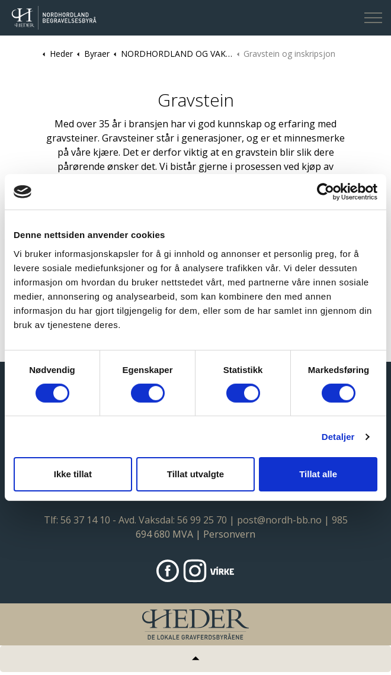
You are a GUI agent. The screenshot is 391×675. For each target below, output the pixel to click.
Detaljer (338, 437)
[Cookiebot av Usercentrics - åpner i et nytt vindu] (325, 192)
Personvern (229, 534)
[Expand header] (373, 18)
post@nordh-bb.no (279, 519)
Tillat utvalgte (195, 474)
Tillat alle (318, 474)
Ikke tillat (73, 474)
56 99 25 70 (202, 519)
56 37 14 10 (85, 519)
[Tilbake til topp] (195, 658)
